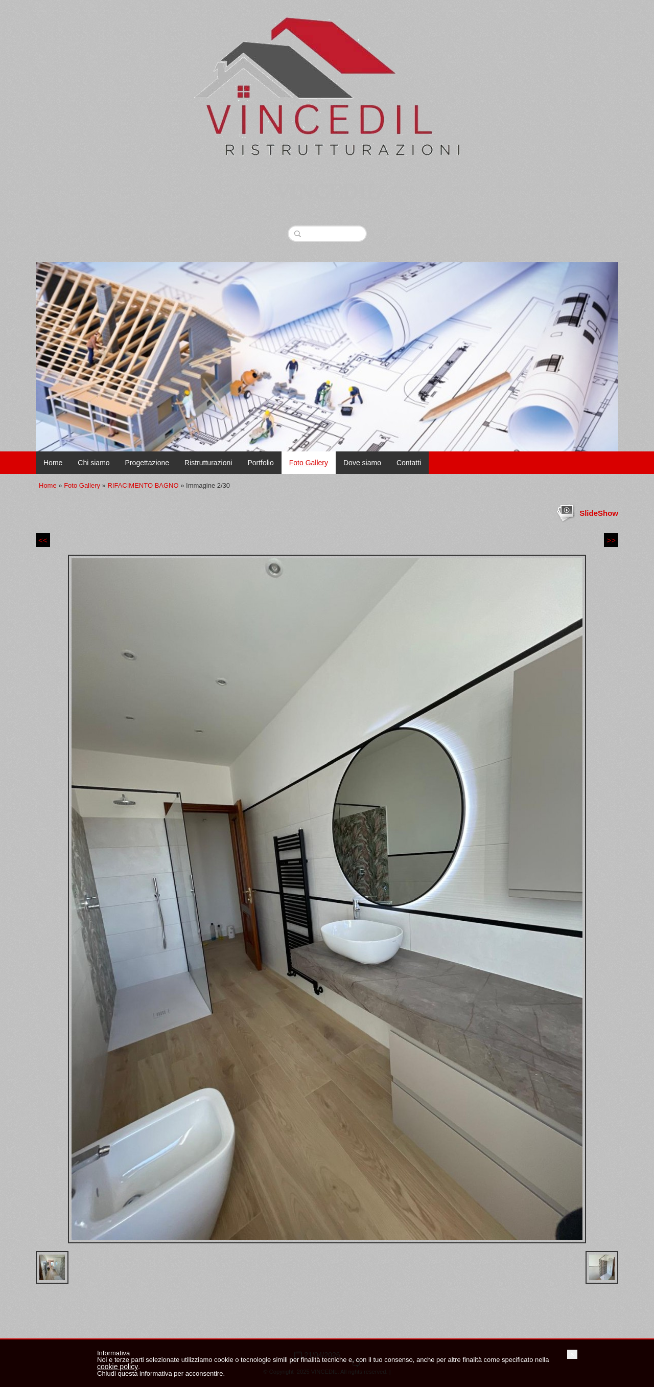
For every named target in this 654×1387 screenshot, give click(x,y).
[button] (572, 1354)
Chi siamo (93, 463)
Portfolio (260, 463)
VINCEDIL (327, 192)
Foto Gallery (308, 463)
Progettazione (147, 463)
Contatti (408, 463)
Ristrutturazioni (208, 463)
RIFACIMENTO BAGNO (142, 485)
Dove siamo (362, 463)
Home (52, 463)
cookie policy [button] (117, 1366)
